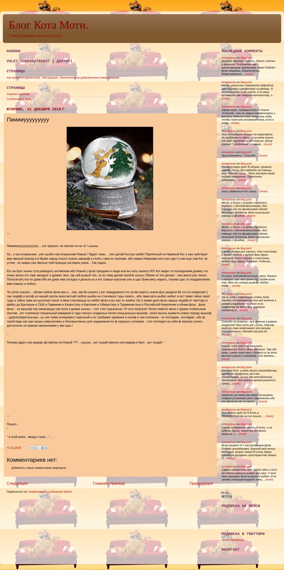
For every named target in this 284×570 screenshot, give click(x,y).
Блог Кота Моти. (48, 25)
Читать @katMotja (233, 539)
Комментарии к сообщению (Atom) (50, 491)
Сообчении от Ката (18, 98)
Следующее (17, 483)
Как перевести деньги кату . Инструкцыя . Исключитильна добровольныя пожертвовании (63, 77)
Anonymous (229, 57)
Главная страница (18, 94)
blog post (245, 57)
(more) (248, 74)
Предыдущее (201, 483)
